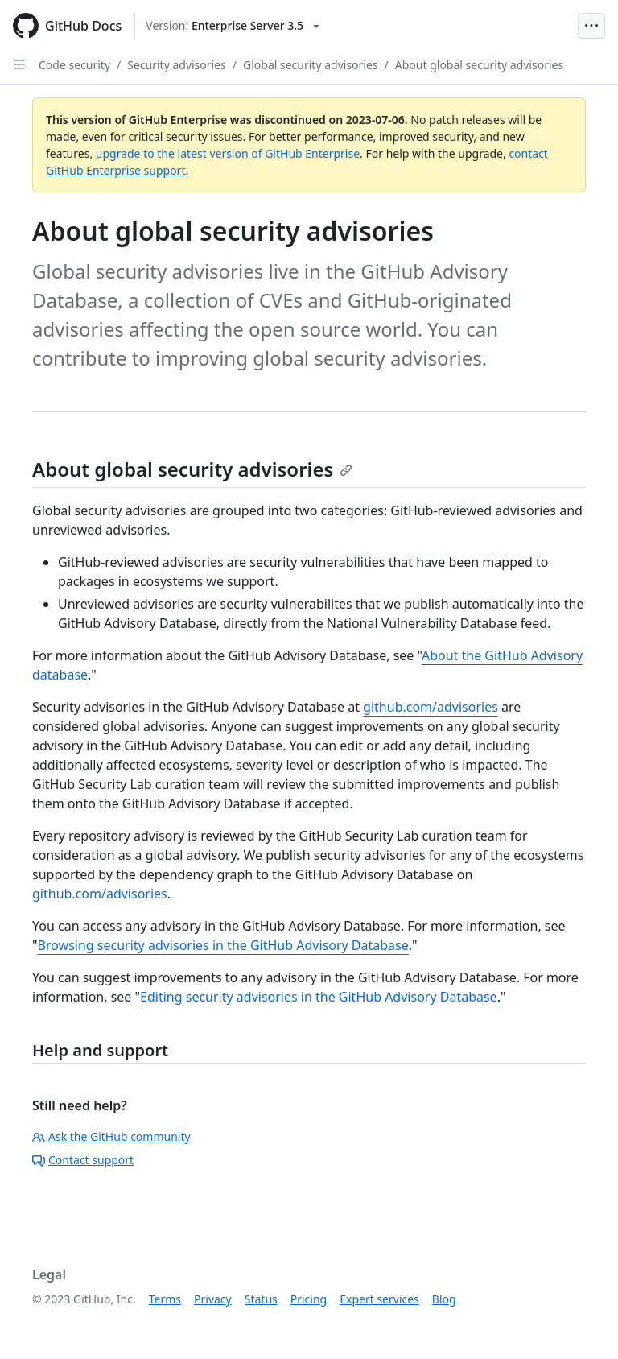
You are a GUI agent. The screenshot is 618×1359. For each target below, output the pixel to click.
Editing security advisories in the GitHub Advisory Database (318, 997)
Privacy (213, 1299)
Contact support (83, 1159)
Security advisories (176, 64)
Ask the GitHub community (111, 1136)
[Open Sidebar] (19, 64)
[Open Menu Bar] (591, 26)
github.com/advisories (430, 707)
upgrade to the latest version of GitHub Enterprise (228, 153)
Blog (444, 1299)
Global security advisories (310, 64)
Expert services (379, 1299)
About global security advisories (479, 64)
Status (261, 1299)
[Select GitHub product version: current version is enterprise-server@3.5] (232, 26)
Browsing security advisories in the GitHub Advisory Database (223, 945)
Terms (165, 1299)
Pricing (308, 1299)
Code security (74, 64)
